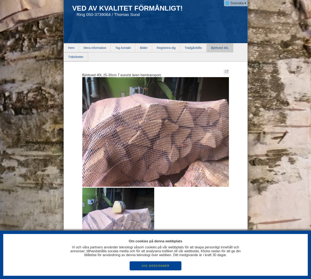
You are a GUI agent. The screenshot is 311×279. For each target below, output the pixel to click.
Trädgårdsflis (193, 48)
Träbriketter (76, 57)
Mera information (95, 48)
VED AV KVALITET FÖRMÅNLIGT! (127, 8)
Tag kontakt (123, 48)
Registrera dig (166, 48)
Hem (71, 48)
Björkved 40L (220, 48)
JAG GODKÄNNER (155, 265)
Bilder (144, 48)
